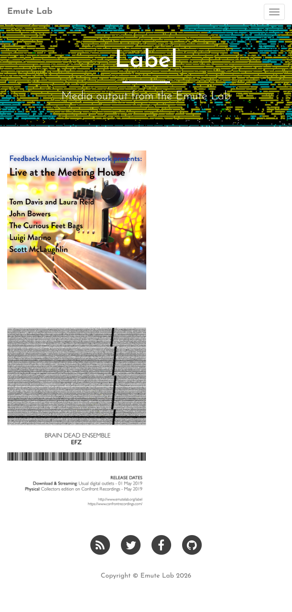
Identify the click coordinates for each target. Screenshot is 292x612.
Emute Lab (30, 11)
